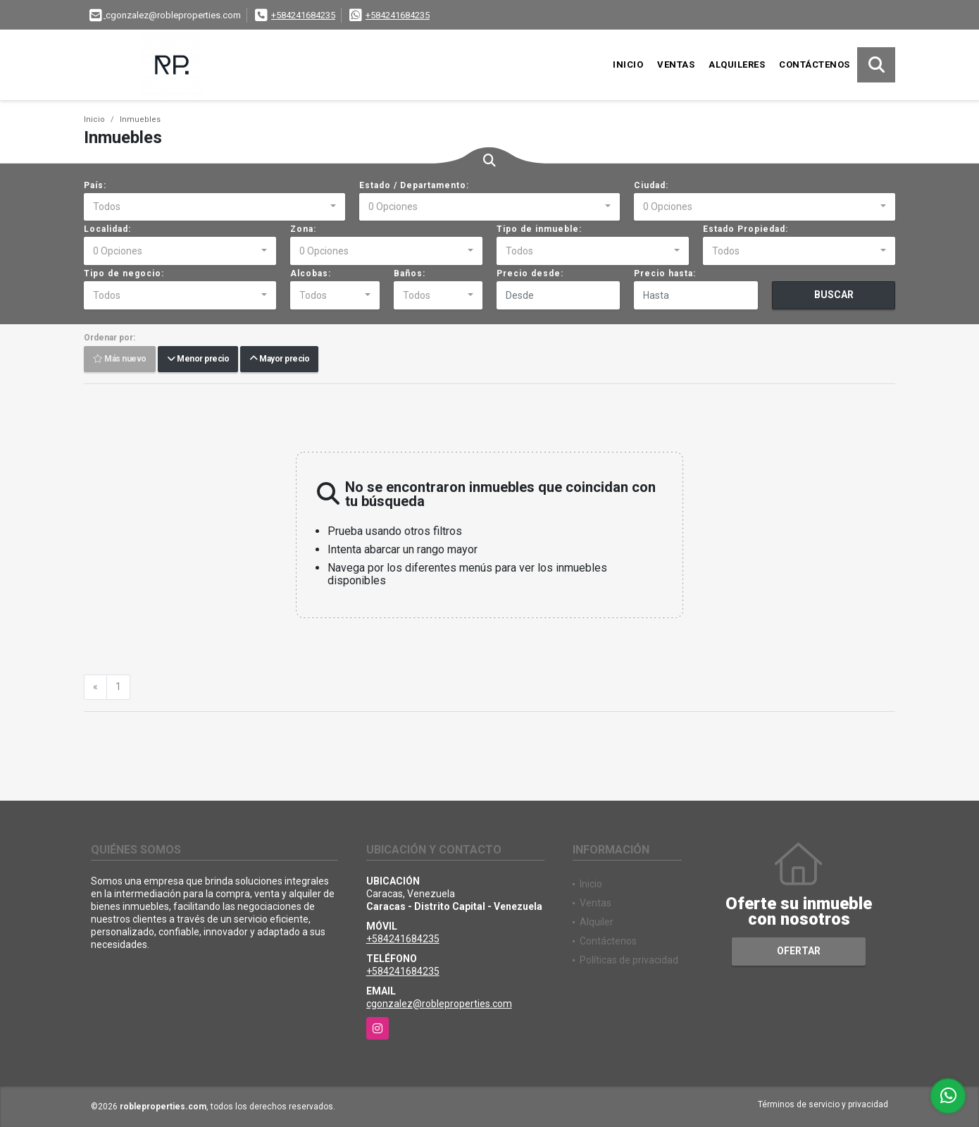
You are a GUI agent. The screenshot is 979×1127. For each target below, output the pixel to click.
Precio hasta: (665, 273)
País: (95, 185)
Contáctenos (814, 64)
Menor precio (198, 359)
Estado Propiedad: (745, 229)
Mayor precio (279, 359)
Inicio (628, 64)
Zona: (303, 229)
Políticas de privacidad (629, 960)
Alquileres (737, 64)
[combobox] (214, 207)
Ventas (675, 64)
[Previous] (95, 687)
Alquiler (596, 922)
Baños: (409, 273)
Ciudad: (651, 185)
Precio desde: (530, 273)
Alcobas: (310, 273)
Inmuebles (140, 119)
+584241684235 (303, 15)
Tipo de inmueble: (539, 229)
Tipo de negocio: (124, 273)
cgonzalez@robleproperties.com (439, 1003)
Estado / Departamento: (414, 185)
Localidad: (107, 229)
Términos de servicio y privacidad (823, 1104)
